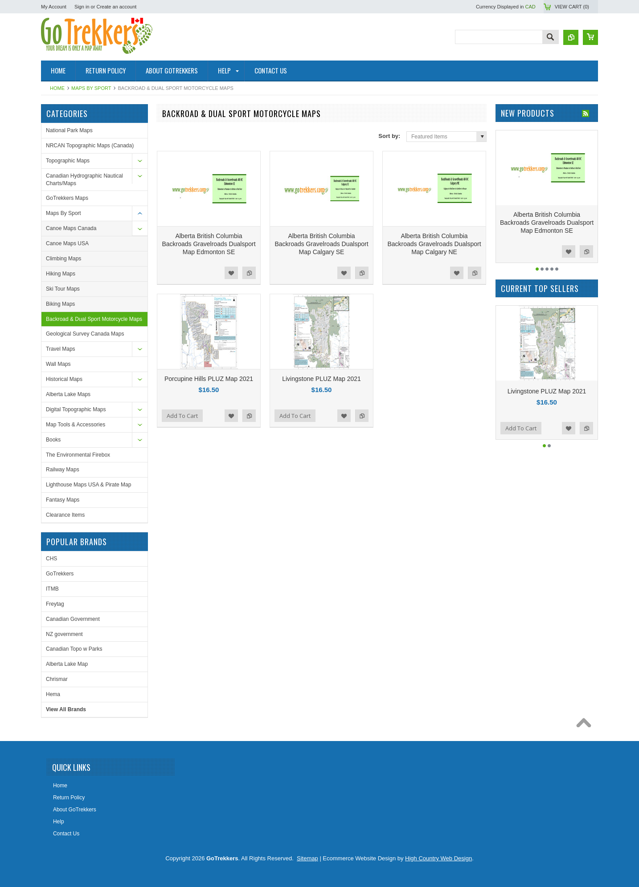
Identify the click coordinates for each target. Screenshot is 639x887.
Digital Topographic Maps (76, 409)
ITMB (52, 589)
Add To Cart (182, 416)
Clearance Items (65, 515)
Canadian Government (73, 619)
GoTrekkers (60, 574)
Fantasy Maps (62, 500)
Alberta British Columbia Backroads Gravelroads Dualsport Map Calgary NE (434, 243)
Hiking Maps (60, 274)
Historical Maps (64, 379)
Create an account (116, 6)
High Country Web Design (438, 858)
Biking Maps (60, 304)
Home (57, 88)
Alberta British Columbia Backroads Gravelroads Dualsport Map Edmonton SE (208, 243)
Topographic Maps (68, 161)
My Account (53, 6)
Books (53, 440)
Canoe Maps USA (67, 243)
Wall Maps (58, 364)
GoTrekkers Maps (67, 198)
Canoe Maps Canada (71, 228)
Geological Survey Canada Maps (85, 334)
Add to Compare (249, 273)
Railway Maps (62, 469)
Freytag (55, 604)
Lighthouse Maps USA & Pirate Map (88, 485)
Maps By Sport (91, 88)
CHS (51, 558)
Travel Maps (60, 349)
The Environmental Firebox (78, 455)
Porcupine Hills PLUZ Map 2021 (208, 378)
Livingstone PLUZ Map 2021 (321, 378)
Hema (53, 694)
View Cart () (572, 6)
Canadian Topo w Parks (74, 649)
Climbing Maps (63, 258)
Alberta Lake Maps (68, 394)
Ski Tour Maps (63, 289)
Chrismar (57, 679)
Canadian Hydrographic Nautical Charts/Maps (84, 179)
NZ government (64, 634)
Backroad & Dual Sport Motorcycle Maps (94, 319)
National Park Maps (69, 130)
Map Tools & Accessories (75, 424)
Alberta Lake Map (67, 664)
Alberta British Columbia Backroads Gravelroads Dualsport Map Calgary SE (321, 243)
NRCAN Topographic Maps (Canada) (90, 145)
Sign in (82, 6)
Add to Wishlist (231, 273)
